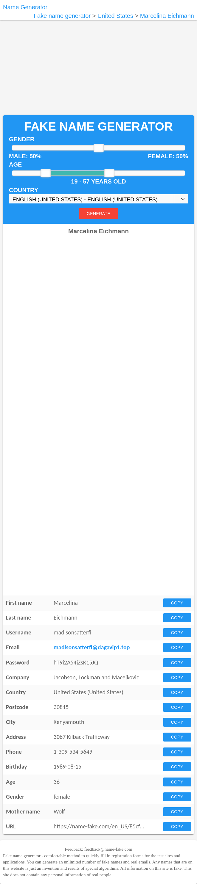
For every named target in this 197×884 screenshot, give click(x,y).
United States (115, 15)
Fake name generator (62, 15)
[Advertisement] (98, 67)
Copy (177, 603)
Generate (98, 213)
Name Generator (25, 7)
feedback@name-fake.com (108, 849)
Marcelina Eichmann (167, 15)
